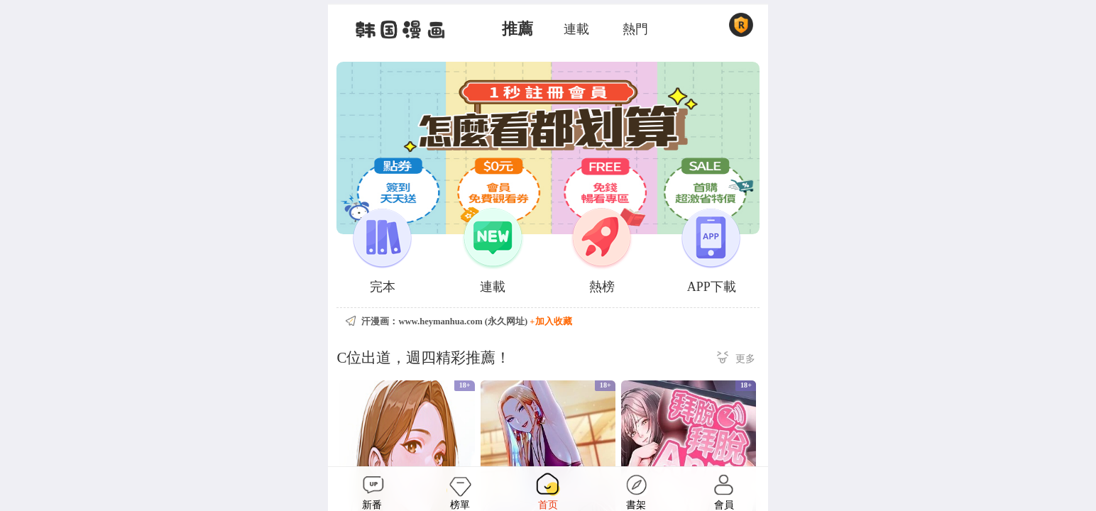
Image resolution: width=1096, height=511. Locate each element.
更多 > (736, 359)
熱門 (635, 29)
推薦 (517, 29)
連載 (576, 29)
